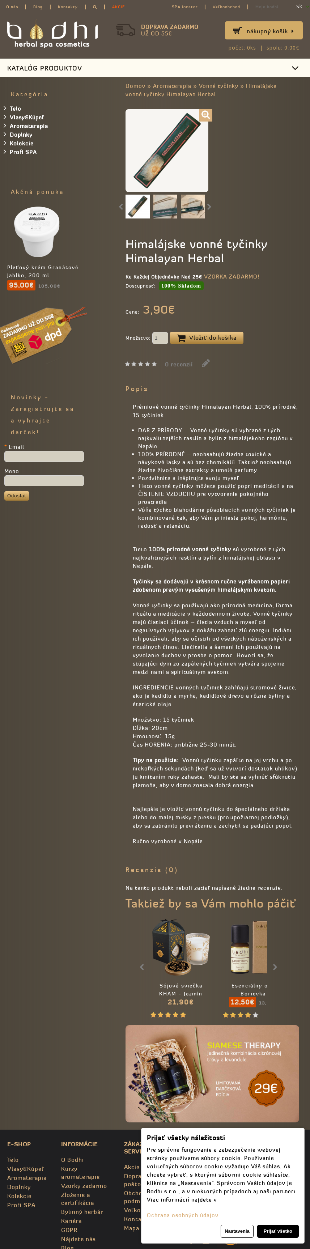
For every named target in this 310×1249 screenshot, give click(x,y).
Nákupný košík (270, 31)
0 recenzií (179, 364)
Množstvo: (147, 338)
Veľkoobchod (226, 6)
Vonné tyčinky (218, 85)
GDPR (69, 1229)
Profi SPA (20, 152)
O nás (12, 6)
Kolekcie (19, 143)
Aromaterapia (172, 85)
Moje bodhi (267, 6)
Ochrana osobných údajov (182, 1215)
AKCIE (118, 6)
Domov (135, 85)
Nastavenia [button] (237, 1231)
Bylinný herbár (82, 1211)
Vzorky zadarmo (84, 1185)
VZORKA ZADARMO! (231, 276)
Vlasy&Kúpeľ (24, 117)
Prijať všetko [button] (278, 1231)
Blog (38, 6)
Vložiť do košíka (207, 338)
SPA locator (185, 6)
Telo (12, 108)
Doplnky (18, 134)
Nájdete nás (78, 1238)
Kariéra (71, 1220)
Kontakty (68, 6)
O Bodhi (72, 1159)
